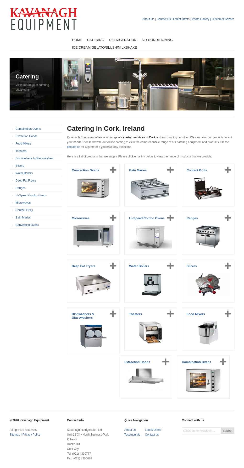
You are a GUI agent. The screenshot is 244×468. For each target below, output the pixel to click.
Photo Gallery (200, 19)
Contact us (152, 434)
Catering (95, 40)
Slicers (20, 165)
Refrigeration (122, 40)
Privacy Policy (31, 434)
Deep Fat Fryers (26, 180)
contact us (73, 147)
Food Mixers (23, 143)
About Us (148, 19)
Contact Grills (24, 210)
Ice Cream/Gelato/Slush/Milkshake (104, 47)
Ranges (20, 188)
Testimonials (132, 434)
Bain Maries (23, 217)
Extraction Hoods (26, 136)
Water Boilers (24, 173)
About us (130, 430)
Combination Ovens (28, 128)
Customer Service (223, 19)
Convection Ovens (27, 225)
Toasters (21, 151)
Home (77, 40)
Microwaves (23, 202)
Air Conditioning (157, 40)
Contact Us (164, 19)
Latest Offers (181, 19)
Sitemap (15, 434)
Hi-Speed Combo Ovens (31, 195)
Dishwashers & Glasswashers (35, 158)
